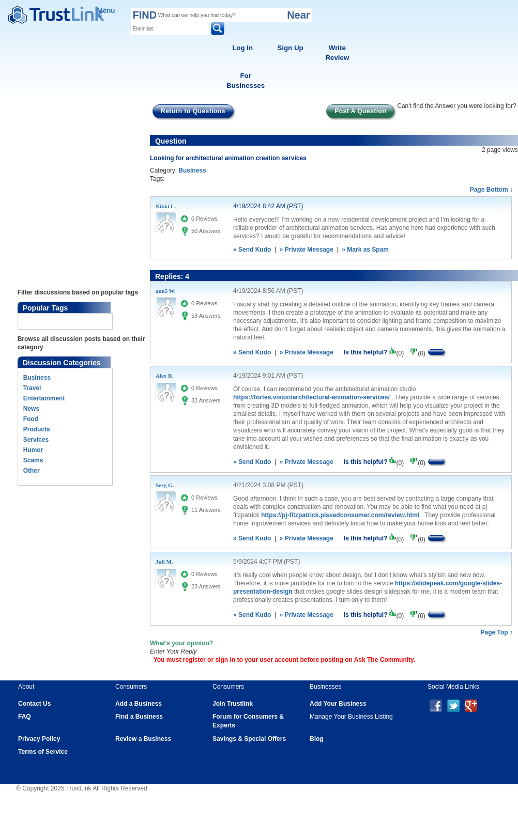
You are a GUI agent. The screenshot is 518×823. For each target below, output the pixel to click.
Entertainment (44, 398)
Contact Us (34, 703)
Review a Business (143, 738)
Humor (33, 450)
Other (31, 470)
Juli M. (164, 561)
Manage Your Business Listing (351, 716)
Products (36, 429)
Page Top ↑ (497, 632)
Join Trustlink (232, 703)
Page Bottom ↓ (491, 189)
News (31, 408)
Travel (32, 388)
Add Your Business (338, 703)
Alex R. (165, 375)
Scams (33, 460)
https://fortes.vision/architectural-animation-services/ (311, 397)
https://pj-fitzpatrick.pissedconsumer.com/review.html (340, 515)
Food (30, 419)
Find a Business (139, 716)
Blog (317, 738)
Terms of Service (43, 751)
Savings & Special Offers (249, 738)
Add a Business (138, 703)
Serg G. (165, 485)
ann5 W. (166, 291)
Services (36, 439)
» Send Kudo (252, 249)
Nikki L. (166, 206)
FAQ (24, 716)
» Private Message (306, 249)
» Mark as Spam (365, 249)
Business (37, 377)
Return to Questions (193, 111)
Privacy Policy (39, 738)
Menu (106, 12)
